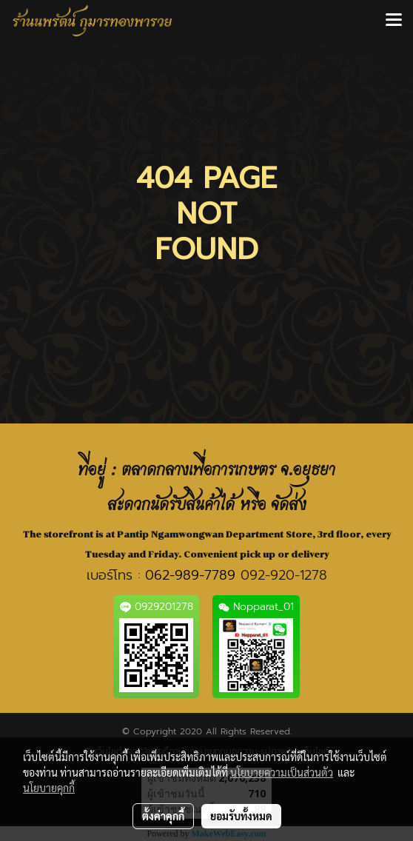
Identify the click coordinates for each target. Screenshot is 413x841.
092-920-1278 (284, 575)
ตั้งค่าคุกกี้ (163, 815)
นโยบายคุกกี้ (49, 787)
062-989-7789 (190, 575)
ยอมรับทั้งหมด (241, 815)
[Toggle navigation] (393, 20)
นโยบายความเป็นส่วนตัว (281, 772)
